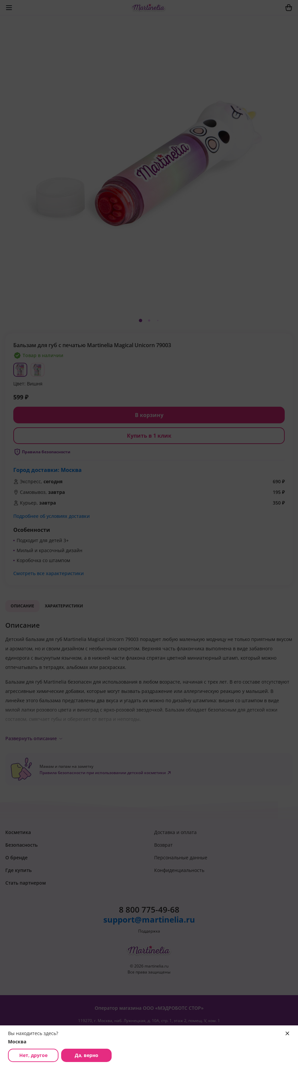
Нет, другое (33, 1055)
